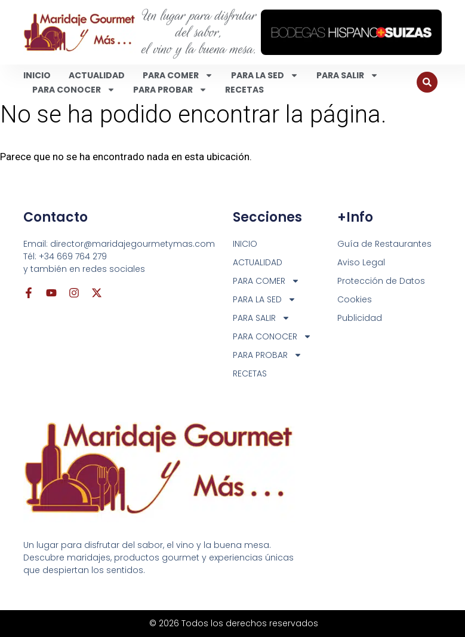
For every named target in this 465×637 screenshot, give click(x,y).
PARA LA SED (264, 75)
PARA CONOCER (73, 89)
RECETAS (244, 90)
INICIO (37, 75)
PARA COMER (178, 75)
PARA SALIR (347, 75)
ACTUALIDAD (97, 75)
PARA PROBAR (170, 89)
